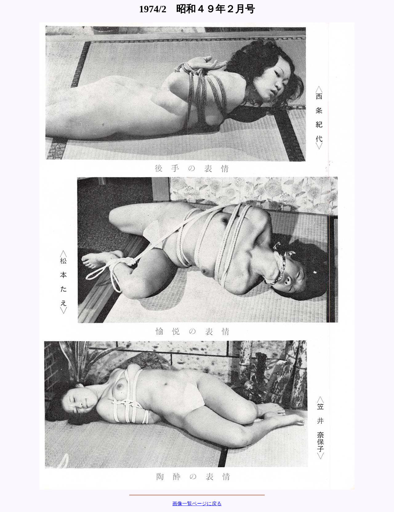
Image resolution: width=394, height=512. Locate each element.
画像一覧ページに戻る (197, 503)
